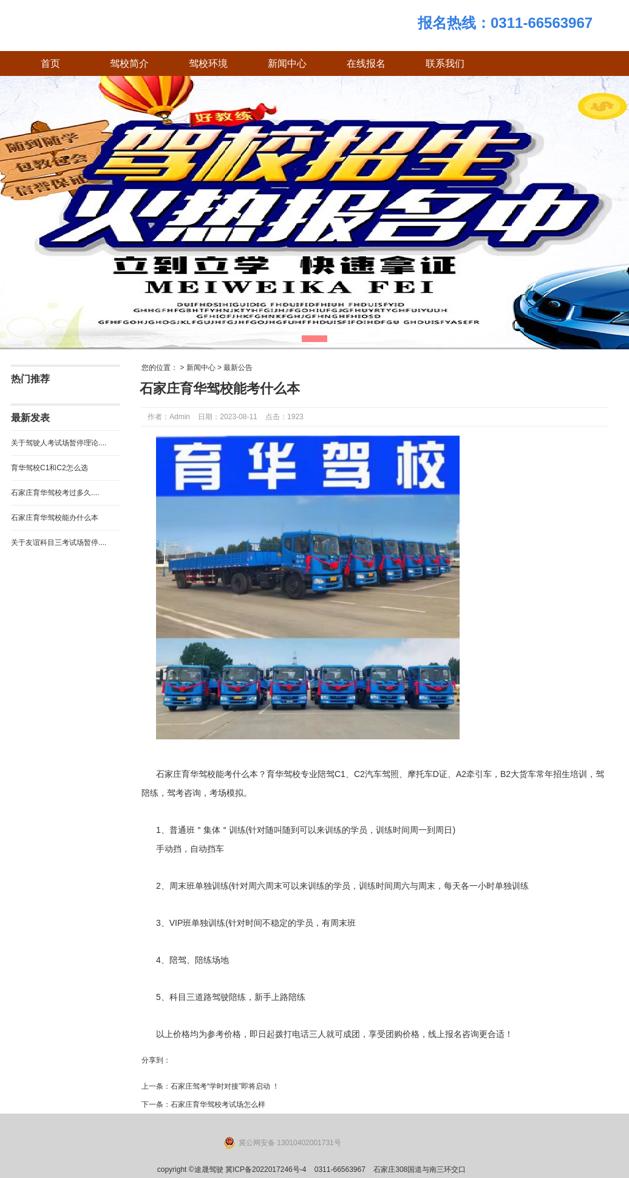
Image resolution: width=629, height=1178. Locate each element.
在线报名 (366, 63)
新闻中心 (287, 63)
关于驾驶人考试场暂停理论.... (58, 443)
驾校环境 (208, 63)
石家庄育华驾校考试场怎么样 (218, 1104)
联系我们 (445, 63)
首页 (50, 63)
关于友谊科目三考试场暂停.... (58, 542)
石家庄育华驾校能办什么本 (54, 517)
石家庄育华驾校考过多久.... (55, 492)
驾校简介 (129, 63)
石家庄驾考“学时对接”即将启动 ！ (225, 1086)
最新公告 (238, 367)
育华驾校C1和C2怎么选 (49, 468)
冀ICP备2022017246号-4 (265, 1169)
